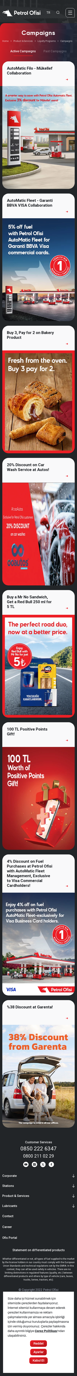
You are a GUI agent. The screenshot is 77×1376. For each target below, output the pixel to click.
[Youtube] (26, 1165)
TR (48, 12)
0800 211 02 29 (38, 1156)
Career (7, 1227)
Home (5, 41)
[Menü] (70, 12)
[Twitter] (43, 1165)
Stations (8, 1186)
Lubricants (9, 1206)
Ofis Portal (9, 1238)
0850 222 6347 (38, 1148)
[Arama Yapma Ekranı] (57, 13)
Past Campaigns (55, 51)
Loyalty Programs (47, 41)
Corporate (9, 1176)
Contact (7, 1216)
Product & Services (23, 41)
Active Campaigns (23, 51)
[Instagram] (34, 1165)
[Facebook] (51, 1165)
